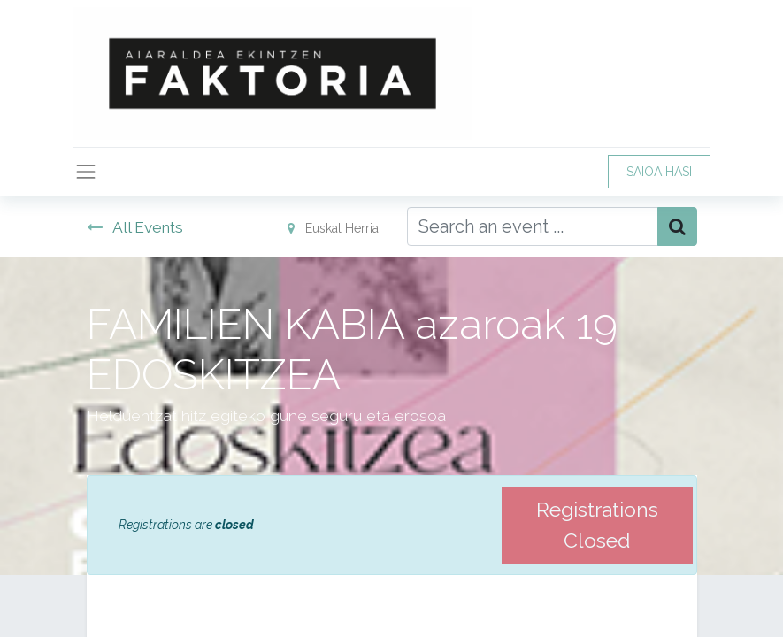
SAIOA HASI (659, 172)
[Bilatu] (677, 226)
